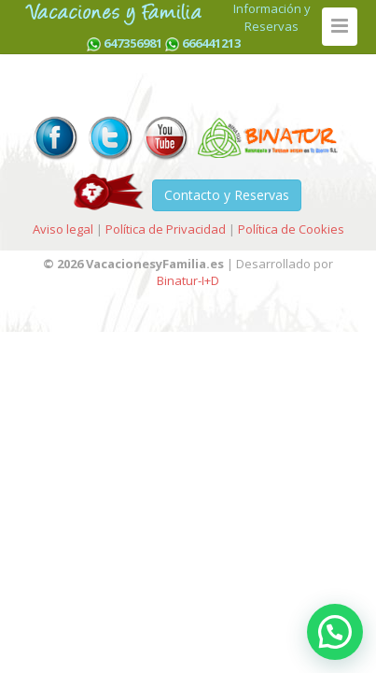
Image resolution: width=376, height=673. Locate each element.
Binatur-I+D (188, 280)
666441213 (211, 43)
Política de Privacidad (165, 229)
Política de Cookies (291, 229)
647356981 (133, 43)
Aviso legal (63, 229)
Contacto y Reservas (226, 195)
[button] (335, 632)
